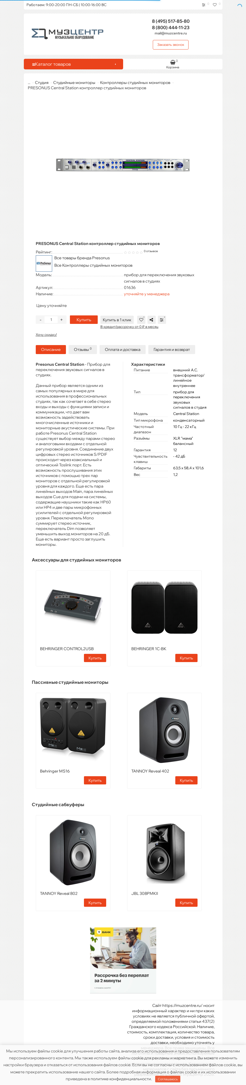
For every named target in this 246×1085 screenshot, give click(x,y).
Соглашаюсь (168, 1079)
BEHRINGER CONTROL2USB (67, 648)
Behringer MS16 (55, 771)
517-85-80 (171, 21)
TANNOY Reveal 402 (150, 771)
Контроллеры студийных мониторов (132, 82)
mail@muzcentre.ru (171, 33)
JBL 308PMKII (144, 893)
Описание (51, 349)
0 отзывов (151, 251)
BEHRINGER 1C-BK (148, 648)
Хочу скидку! (46, 334)
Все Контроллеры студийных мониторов (93, 265)
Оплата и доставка (122, 349)
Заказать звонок (170, 44)
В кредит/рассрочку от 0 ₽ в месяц (129, 326)
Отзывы (83, 349)
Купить (84, 319)
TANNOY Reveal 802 (59, 893)
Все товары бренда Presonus (82, 257)
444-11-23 (171, 27)
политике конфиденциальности (121, 1078)
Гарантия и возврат (172, 349)
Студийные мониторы (71, 82)
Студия (38, 82)
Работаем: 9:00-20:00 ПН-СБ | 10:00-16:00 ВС (66, 4)
